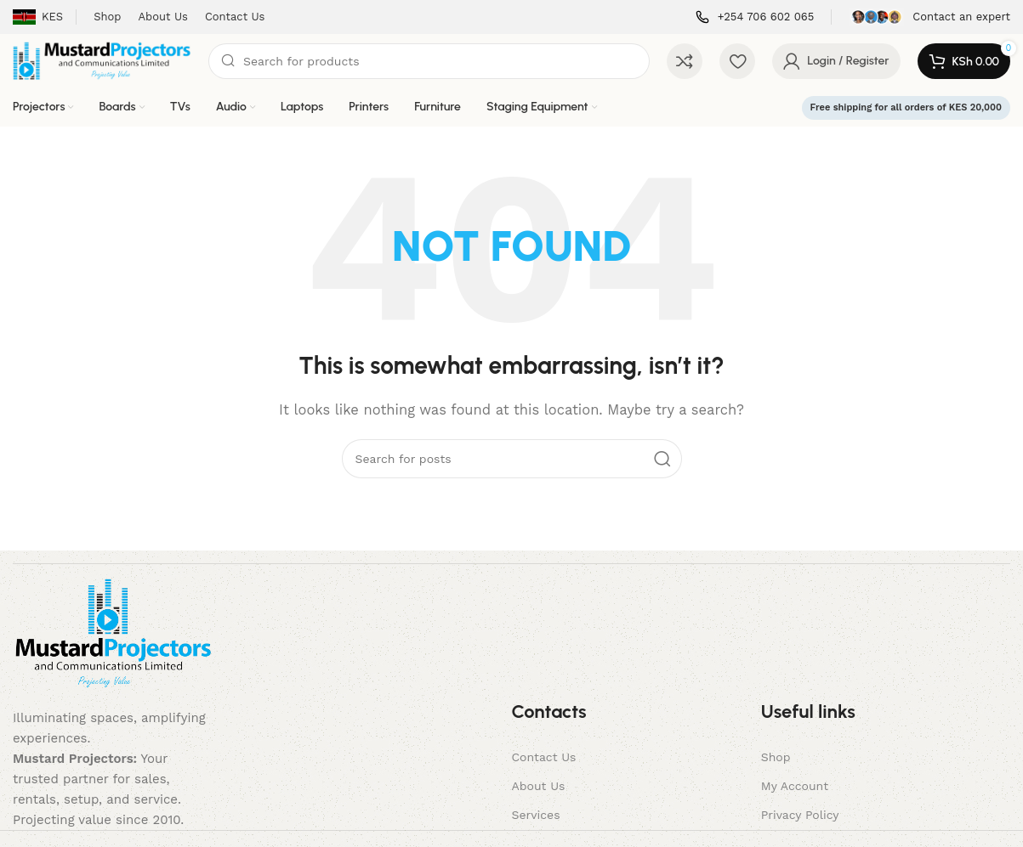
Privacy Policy (800, 815)
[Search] (429, 61)
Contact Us (543, 757)
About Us (538, 786)
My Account (794, 786)
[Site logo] (102, 60)
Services (535, 815)
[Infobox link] (755, 17)
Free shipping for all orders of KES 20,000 (906, 107)
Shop (776, 757)
